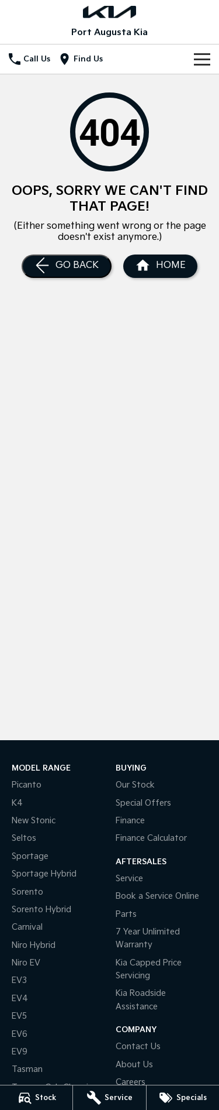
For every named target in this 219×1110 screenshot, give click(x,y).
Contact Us (138, 1046)
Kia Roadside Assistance (141, 999)
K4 (17, 803)
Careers (130, 1082)
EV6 (19, 1034)
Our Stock (135, 785)
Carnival (27, 927)
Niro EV (26, 963)
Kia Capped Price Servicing (149, 969)
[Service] (109, 1097)
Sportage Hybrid (44, 874)
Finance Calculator (151, 838)
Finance (130, 821)
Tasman (27, 1069)
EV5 (19, 1016)
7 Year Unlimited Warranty (148, 938)
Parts (126, 914)
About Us (134, 1065)
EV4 (20, 999)
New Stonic (33, 821)
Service (129, 879)
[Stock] (36, 1097)
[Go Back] (67, 266)
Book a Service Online (157, 896)
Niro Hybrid (33, 945)
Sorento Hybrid (41, 910)
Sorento (27, 892)
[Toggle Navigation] (202, 59)
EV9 (19, 1052)
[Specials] (183, 1097)
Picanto (26, 785)
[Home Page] (160, 266)
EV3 (19, 980)
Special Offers (143, 803)
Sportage (30, 856)
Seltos (24, 838)
